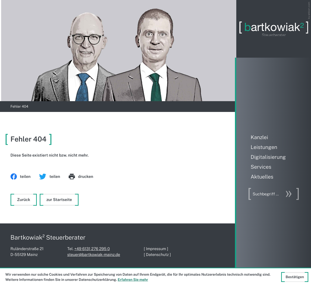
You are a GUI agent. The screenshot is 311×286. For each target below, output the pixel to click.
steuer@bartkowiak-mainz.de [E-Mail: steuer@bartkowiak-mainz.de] (93, 254)
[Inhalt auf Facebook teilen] (25, 176)
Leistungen (264, 147)
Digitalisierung (268, 157)
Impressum (156, 248)
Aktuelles (262, 177)
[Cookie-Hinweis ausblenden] (294, 277)
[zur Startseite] (273, 29)
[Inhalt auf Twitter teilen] (54, 176)
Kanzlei (259, 137)
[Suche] (268, 194)
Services (261, 167)
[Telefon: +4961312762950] (92, 249)
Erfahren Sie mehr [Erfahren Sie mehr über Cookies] (133, 279)
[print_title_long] (85, 176)
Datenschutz (157, 254)
